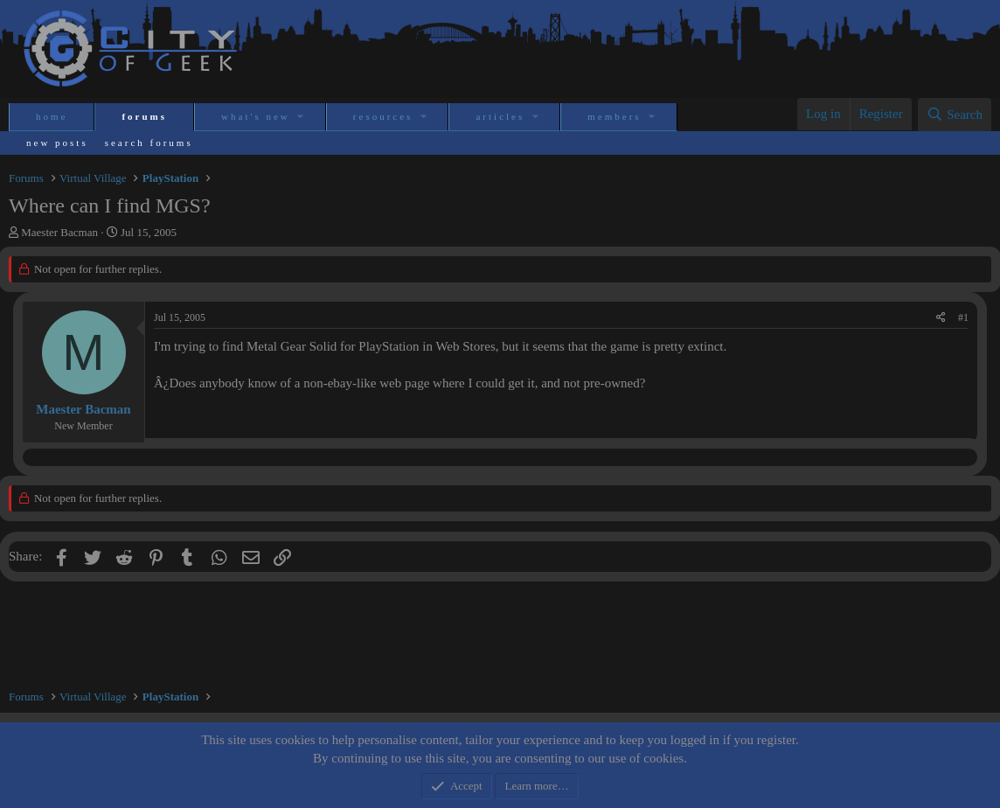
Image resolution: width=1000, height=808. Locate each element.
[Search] (954, 114)
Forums (144, 116)
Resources (383, 116)
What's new (255, 116)
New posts (57, 142)
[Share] (941, 318)
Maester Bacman (59, 232)
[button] (302, 116)
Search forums (149, 142)
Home (51, 116)
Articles (500, 116)
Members (614, 116)
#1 (963, 317)
